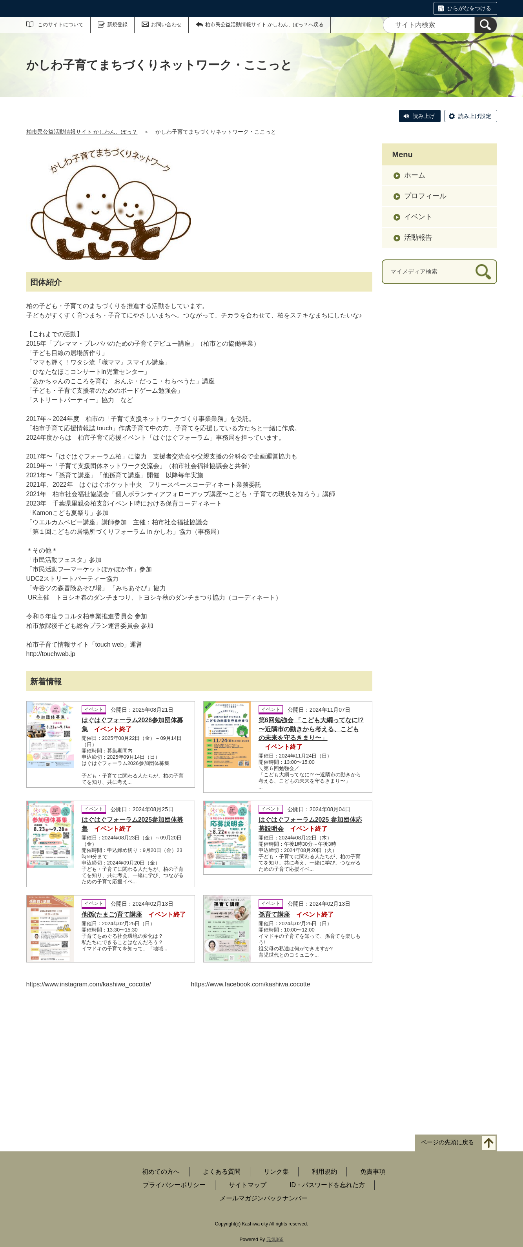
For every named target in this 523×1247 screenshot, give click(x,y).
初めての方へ (161, 1171)
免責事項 (372, 1171)
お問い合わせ (166, 24)
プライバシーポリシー (174, 1185)
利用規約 (324, 1171)
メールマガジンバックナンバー (264, 1198)
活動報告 (418, 237)
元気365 (275, 1239)
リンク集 (276, 1171)
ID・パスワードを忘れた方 (327, 1185)
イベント (418, 217)
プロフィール (425, 196)
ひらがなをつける (469, 8)
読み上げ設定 (474, 116)
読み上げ (424, 116)
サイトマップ (247, 1185)
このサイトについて (61, 24)
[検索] (485, 25)
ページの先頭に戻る (447, 1142)
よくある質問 (222, 1171)
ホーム (414, 175)
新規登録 (117, 24)
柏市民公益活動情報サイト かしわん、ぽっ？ (82, 132)
